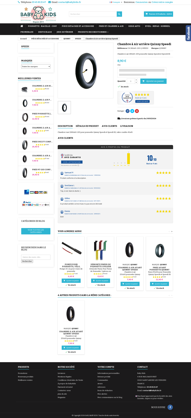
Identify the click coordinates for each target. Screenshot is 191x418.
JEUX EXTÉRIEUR (65, 32)
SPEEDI (25, 46)
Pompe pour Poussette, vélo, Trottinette (71, 266)
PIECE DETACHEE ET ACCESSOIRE (78, 26)
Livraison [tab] (126, 126)
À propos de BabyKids (67, 384)
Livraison (61, 373)
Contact (142, 367)
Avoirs (100, 384)
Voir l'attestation (71, 162)
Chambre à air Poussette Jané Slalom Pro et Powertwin (42, 100)
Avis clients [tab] (109, 126)
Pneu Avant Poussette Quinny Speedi (159, 270)
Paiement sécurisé (65, 387)
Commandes (102, 380)
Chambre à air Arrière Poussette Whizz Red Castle (42, 156)
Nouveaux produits (25, 377)
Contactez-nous (64, 390)
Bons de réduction (104, 390)
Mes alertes (102, 394)
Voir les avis (142, 101)
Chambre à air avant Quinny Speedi (130, 269)
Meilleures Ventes (29, 78)
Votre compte (105, 367)
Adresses (101, 387)
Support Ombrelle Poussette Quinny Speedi (100, 333)
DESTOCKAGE (45, 32)
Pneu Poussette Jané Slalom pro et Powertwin (42, 114)
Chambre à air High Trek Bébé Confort (42, 86)
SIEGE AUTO (134, 26)
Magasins (61, 397)
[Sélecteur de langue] (116, 2)
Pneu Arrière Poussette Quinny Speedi (71, 333)
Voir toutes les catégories (36, 231)
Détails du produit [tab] (87, 126)
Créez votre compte (162, 2)
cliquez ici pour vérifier (154, 398)
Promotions (22, 373)
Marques (26, 60)
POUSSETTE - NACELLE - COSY (42, 26)
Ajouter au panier (153, 81)
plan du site (62, 394)
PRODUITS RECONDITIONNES (92, 32)
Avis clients (65, 138)
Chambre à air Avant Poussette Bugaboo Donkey (42, 128)
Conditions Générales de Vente (70, 380)
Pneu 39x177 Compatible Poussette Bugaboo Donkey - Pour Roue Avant (42, 142)
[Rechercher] (95, 14)
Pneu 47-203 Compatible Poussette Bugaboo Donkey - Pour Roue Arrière (42, 170)
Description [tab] (65, 126)
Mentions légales (64, 377)
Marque (155, 48)
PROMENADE (26, 32)
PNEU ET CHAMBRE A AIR (111, 26)
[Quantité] (131, 81)
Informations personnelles (108, 373)
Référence (122, 48)
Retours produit (103, 377)
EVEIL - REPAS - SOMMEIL (157, 26)
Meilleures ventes (25, 380)
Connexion (142, 2)
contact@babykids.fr (69, 2)
